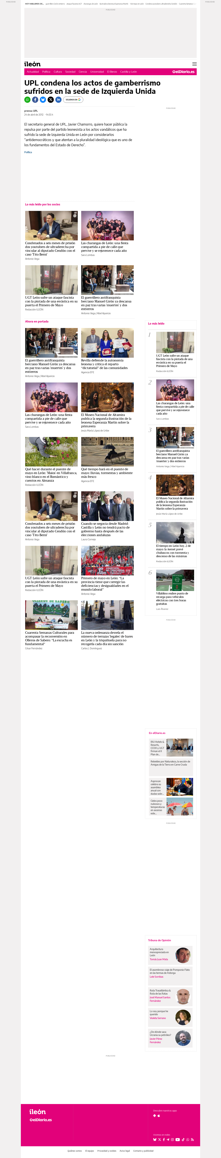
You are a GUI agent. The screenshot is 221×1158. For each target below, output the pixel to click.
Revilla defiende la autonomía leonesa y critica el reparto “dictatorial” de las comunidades (104, 364)
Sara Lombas (88, 255)
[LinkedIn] (58, 100)
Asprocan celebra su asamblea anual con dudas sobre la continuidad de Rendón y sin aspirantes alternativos (158, 787)
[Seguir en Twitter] (159, 1139)
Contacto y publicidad (143, 1151)
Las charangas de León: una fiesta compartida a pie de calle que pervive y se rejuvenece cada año (104, 246)
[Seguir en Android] (154, 1115)
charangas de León (91, 4)
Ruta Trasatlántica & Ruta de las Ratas (160, 992)
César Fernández (33, 648)
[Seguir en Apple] (159, 1115)
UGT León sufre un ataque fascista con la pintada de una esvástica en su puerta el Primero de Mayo (51, 301)
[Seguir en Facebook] (164, 1139)
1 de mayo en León (137, 4)
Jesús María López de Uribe (95, 430)
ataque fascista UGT (74, 4)
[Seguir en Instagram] (172, 1139)
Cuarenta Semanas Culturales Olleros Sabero (196, 4)
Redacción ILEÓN (34, 309)
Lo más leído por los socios (42, 204)
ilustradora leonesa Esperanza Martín (114, 4)
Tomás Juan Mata (159, 959)
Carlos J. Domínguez (91, 648)
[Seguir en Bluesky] (154, 1139)
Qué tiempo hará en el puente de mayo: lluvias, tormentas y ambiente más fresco (107, 473)
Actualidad (33, 71)
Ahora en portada (36, 321)
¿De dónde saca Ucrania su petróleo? (160, 1033)
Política (46, 71)
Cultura (58, 71)
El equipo (89, 1151)
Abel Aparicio (104, 313)
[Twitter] (51, 100)
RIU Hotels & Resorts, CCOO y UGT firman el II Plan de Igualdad (157, 748)
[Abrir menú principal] (194, 64)
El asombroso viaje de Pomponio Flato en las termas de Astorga (170, 971)
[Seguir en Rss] (192, 1139)
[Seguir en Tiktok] (183, 1139)
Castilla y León (128, 71)
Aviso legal (125, 1151)
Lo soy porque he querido (159, 1013)
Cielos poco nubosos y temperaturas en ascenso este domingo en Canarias (158, 807)
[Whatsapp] (27, 100)
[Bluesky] (43, 100)
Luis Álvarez (162, 609)
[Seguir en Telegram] (168, 1139)
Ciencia (83, 71)
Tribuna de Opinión (159, 940)
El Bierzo (112, 71)
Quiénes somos (75, 1151)
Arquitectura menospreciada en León (159, 952)
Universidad (97, 71)
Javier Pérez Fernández (156, 1040)
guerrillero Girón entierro (55, 4)
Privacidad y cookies (106, 1151)
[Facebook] (35, 100)
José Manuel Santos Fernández (160, 999)
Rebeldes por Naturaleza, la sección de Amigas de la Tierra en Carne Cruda (170, 763)
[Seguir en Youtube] (177, 1139)
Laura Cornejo (88, 539)
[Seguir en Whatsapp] (188, 1139)
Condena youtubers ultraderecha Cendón (161, 4)
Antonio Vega (32, 258)
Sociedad (70, 71)
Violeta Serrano (158, 1018)
